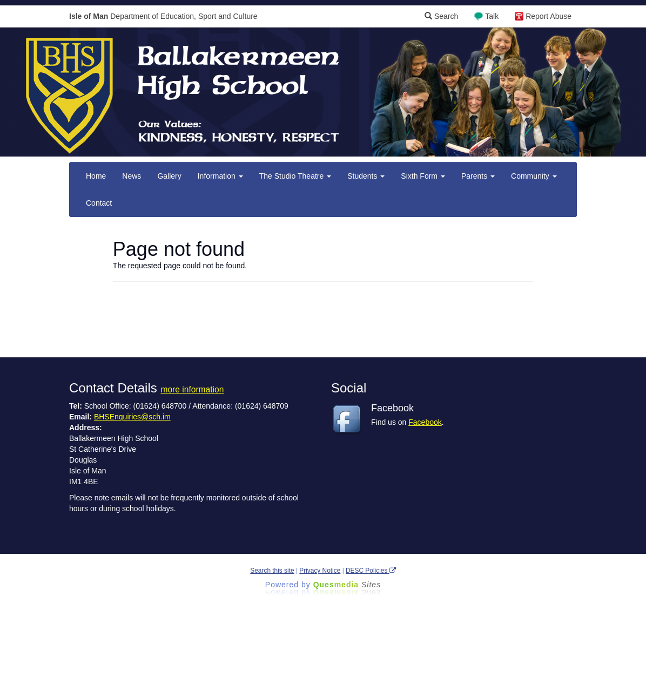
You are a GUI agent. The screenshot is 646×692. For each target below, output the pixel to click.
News (131, 176)
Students (366, 176)
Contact (99, 203)
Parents (478, 176)
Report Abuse (548, 16)
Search (441, 16)
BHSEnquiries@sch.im (132, 416)
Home (96, 176)
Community (534, 176)
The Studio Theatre (295, 176)
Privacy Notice (319, 570)
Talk (492, 16)
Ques (347, 584)
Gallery (169, 176)
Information (220, 176)
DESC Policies (371, 570)
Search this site (272, 570)
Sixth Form (423, 176)
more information (192, 389)
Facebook (424, 422)
